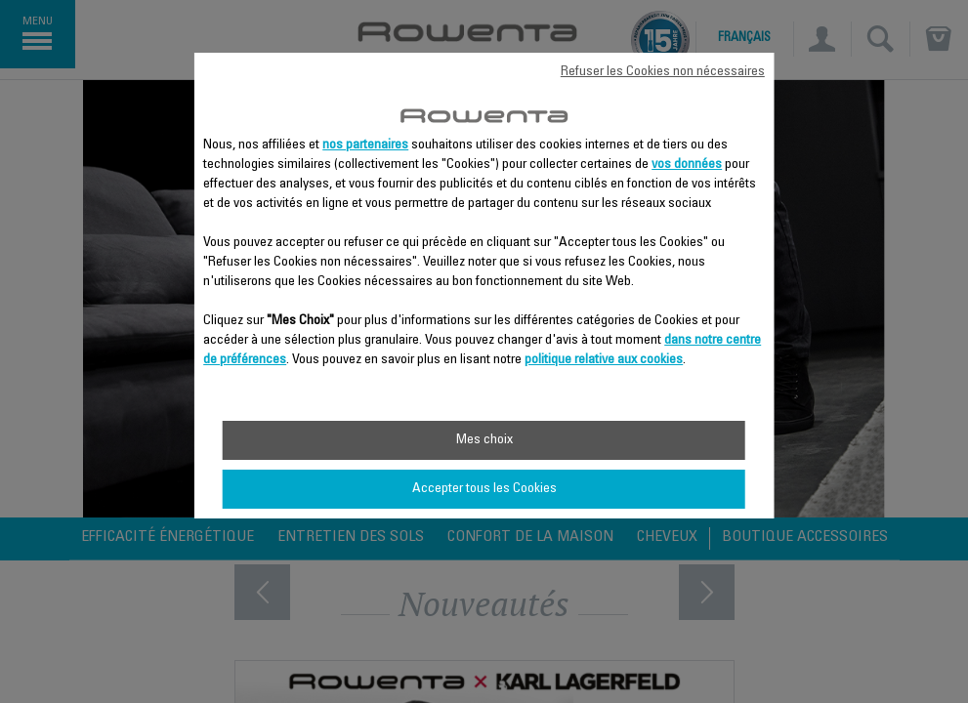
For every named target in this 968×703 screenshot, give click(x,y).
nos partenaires (365, 145)
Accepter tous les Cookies (484, 489)
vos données (687, 165)
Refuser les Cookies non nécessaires (663, 72)
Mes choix (484, 440)
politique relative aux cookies (604, 360)
